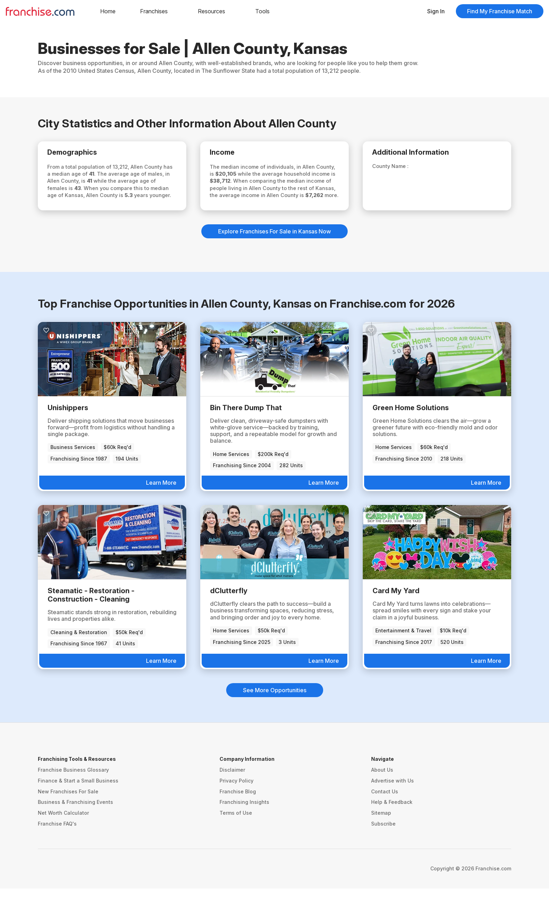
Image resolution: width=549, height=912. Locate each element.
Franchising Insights (244, 826)
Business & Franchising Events (75, 826)
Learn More (161, 506)
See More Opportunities (274, 713)
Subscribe (383, 847)
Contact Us (384, 815)
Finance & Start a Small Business (78, 804)
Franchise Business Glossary (73, 793)
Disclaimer (232, 793)
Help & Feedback (391, 826)
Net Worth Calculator (63, 836)
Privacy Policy (236, 804)
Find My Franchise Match (499, 11)
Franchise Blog (238, 815)
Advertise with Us (392, 804)
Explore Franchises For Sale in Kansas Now (274, 255)
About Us (382, 793)
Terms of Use (236, 836)
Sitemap (381, 836)
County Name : (396, 168)
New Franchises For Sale (68, 815)
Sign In (436, 11)
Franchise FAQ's (57, 847)
